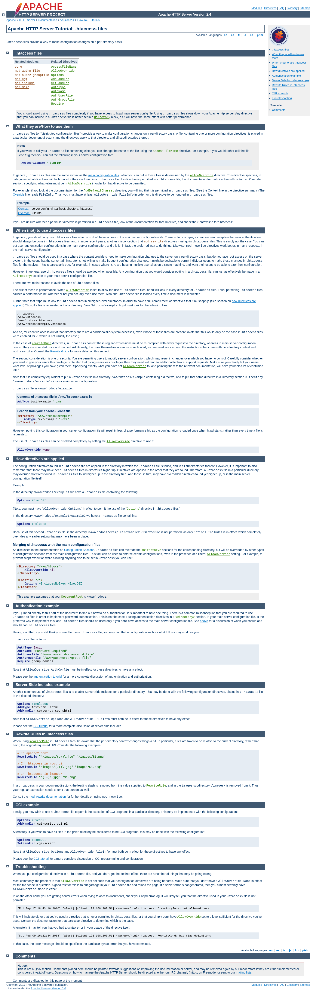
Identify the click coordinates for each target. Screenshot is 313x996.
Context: (23, 208)
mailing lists (243, 972)
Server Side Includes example (290, 80)
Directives (270, 8)
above (204, 621)
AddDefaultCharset (99, 190)
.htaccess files (280, 49)
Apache (11, 20)
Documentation (47, 20)
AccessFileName (63, 66)
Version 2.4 (67, 20)
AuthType (58, 87)
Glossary (291, 8)
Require (57, 103)
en (225, 35)
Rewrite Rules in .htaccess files (44, 734)
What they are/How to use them (44, 126)
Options (57, 75)
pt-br (260, 35)
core (18, 66)
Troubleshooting (282, 98)
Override (18, 194)
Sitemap (305, 8)
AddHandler (60, 79)
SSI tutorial (41, 726)
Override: (24, 213)
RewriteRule (41, 343)
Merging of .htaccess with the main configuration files (56, 544)
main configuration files (103, 175)
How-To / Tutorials (88, 20)
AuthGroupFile (62, 99)
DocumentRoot (72, 596)
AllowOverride (62, 71)
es (232, 35)
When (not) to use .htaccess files (46, 230)
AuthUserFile (62, 95)
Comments (278, 109)
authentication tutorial (48, 676)
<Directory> (23, 276)
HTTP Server (27, 20)
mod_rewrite (153, 241)
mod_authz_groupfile (32, 75)
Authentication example (286, 75)
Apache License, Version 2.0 (48, 988)
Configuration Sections (79, 550)
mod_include (24, 83)
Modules (256, 8)
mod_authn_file (27, 71)
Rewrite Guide (59, 351)
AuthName (58, 91)
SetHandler (60, 83)
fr (239, 35)
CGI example (280, 93)
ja (245, 35)
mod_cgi (21, 79)
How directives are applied (288, 71)
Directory (102, 117)
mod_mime (22, 87)
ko (251, 35)
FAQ (281, 8)
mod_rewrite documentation (47, 796)
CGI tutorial (41, 858)
